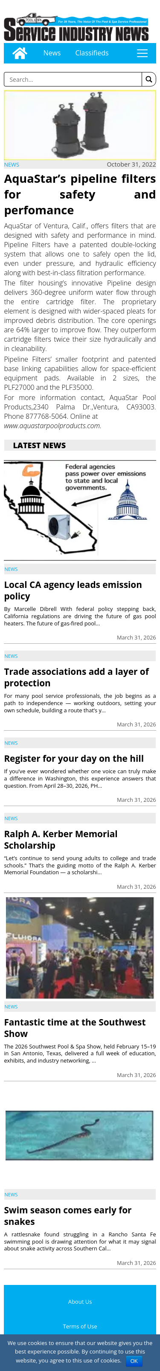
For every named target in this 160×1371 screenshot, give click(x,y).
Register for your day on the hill (74, 758)
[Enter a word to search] (73, 79)
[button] (149, 79)
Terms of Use (80, 1326)
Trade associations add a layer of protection (76, 677)
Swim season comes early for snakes (67, 1215)
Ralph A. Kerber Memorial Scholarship (60, 839)
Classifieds (91, 53)
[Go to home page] (19, 53)
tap (142, 53)
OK (134, 1361)
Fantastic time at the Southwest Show (74, 1028)
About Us (80, 1301)
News (52, 53)
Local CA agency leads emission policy (73, 590)
